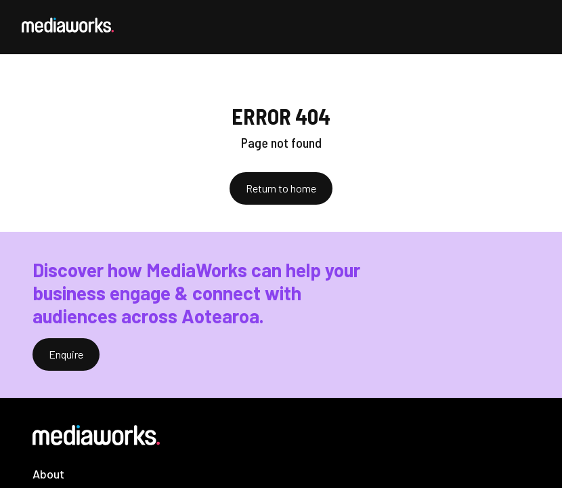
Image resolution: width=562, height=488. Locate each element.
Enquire (66, 354)
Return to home (281, 188)
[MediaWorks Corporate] (68, 25)
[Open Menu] (529, 27)
